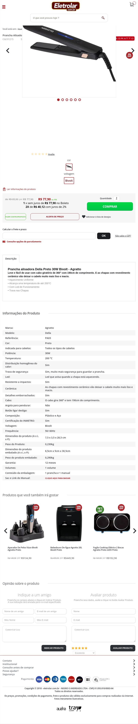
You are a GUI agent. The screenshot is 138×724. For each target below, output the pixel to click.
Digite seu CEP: (69, 231)
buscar (103, 18)
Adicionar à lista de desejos (102, 218)
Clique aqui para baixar (57, 479)
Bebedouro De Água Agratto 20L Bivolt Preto (66, 550)
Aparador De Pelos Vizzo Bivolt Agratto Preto (23, 550)
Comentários (34, 635)
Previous (7, 50)
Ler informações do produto (21, 189)
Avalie (51, 154)
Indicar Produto (53, 650)
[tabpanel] (69, 51)
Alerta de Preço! (58, 218)
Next (131, 50)
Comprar (110, 207)
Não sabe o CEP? (123, 237)
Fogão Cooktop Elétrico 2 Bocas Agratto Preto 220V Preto (108, 550)
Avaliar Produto (123, 650)
